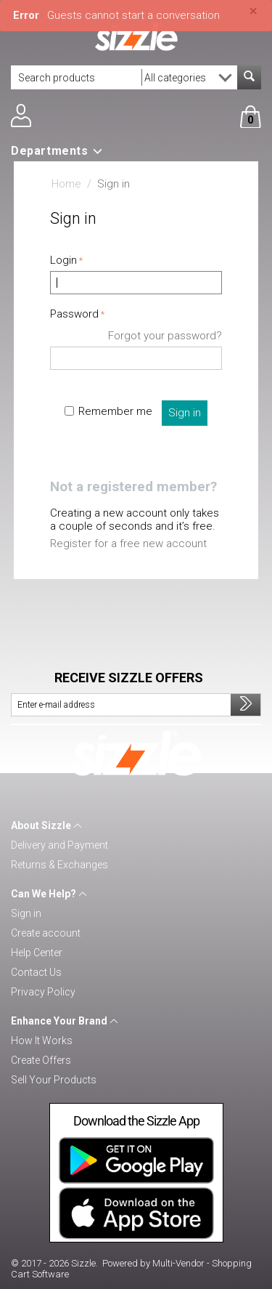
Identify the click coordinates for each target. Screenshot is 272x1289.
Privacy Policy (43, 992)
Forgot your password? (165, 335)
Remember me (108, 411)
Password (74, 313)
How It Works (42, 1040)
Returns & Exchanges (59, 864)
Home (66, 183)
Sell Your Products (53, 1080)
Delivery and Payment (59, 845)
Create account (46, 933)
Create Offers (41, 1060)
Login (63, 260)
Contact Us (36, 972)
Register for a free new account (128, 543)
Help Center (36, 952)
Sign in (184, 412)
